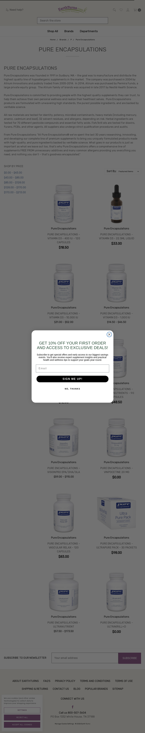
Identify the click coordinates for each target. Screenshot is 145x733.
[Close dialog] (109, 339)
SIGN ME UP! (72, 384)
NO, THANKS (72, 394)
